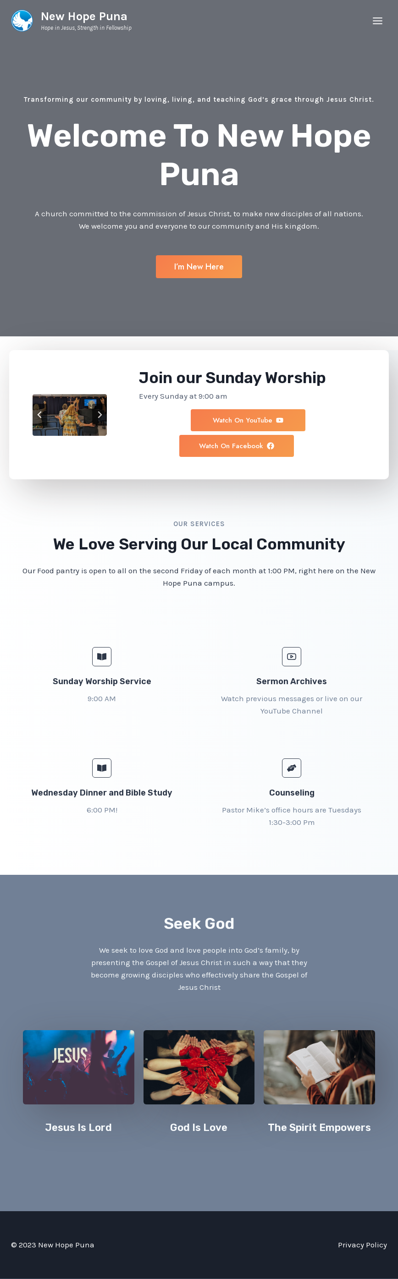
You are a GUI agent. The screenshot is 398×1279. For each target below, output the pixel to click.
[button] (314, 447)
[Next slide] (99, 415)
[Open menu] (377, 20)
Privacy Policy (362, 1244)
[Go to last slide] (40, 415)
